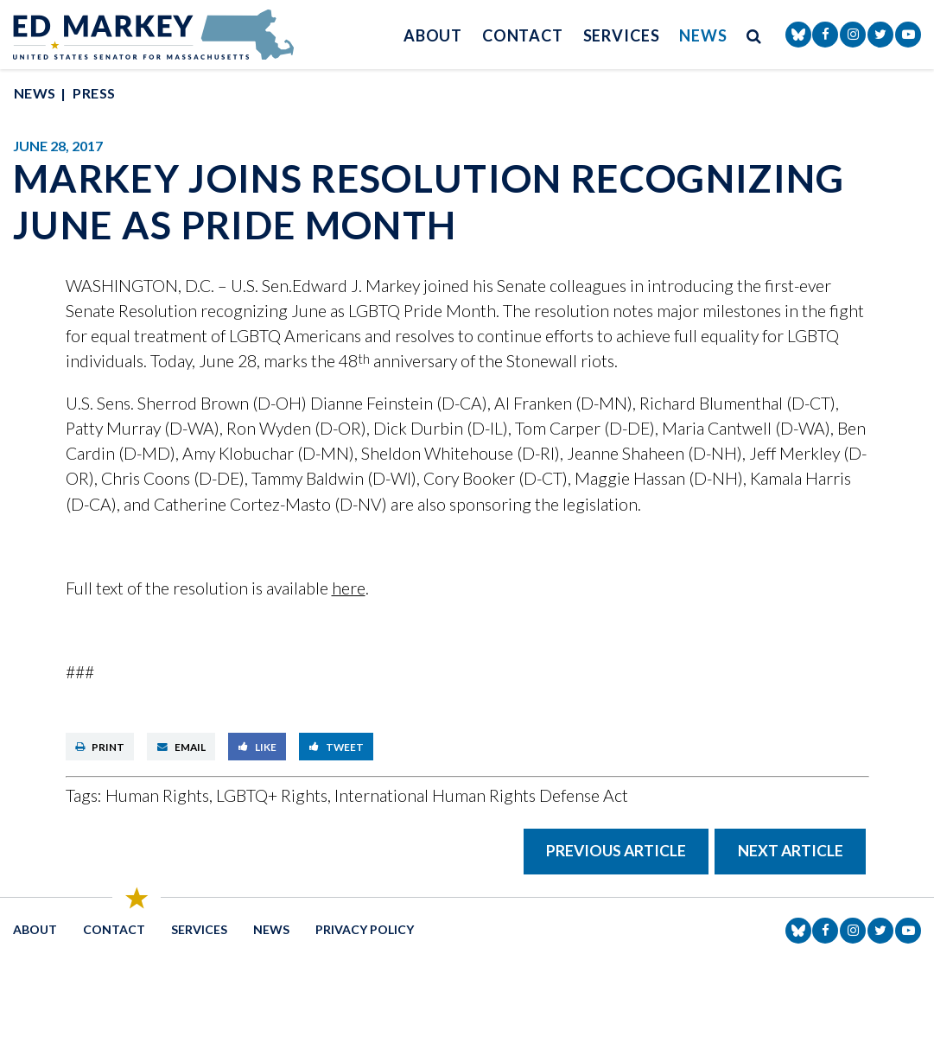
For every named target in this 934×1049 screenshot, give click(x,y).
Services (621, 35)
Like (257, 747)
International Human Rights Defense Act (481, 795)
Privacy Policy (364, 929)
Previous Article (616, 851)
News (703, 35)
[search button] (754, 35)
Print (99, 747)
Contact (522, 35)
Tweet (336, 747)
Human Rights (157, 795)
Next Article (790, 851)
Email (181, 747)
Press (94, 93)
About (433, 35)
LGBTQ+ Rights (271, 795)
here (348, 588)
